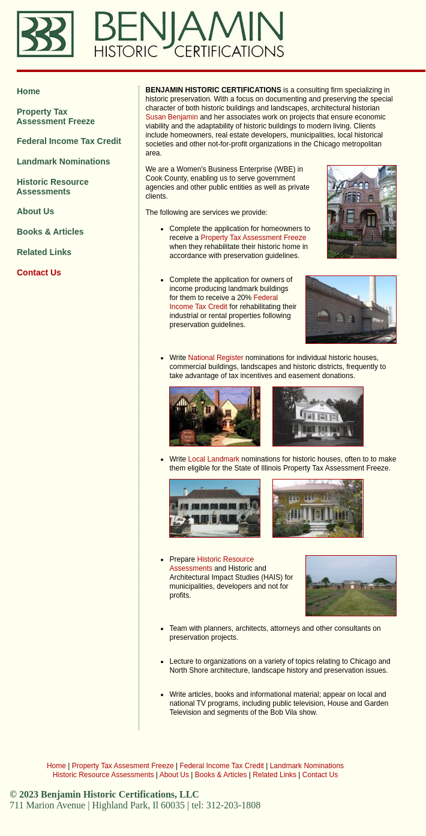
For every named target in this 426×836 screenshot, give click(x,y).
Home (28, 91)
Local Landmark (213, 459)
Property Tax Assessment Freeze (53, 116)
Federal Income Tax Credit (69, 141)
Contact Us (39, 272)
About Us (35, 211)
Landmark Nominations (63, 161)
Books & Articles (50, 231)
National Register (216, 357)
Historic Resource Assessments (50, 186)
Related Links (44, 252)
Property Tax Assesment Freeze (123, 766)
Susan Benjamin (171, 117)
